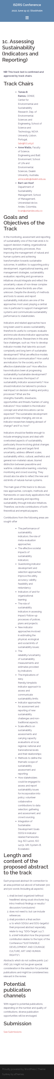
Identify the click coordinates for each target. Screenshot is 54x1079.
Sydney (6, 1074)
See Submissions (13, 1032)
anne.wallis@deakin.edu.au (32, 179)
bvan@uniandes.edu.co (30, 210)
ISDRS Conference (27, 5)
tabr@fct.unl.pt (26, 143)
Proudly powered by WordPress (19, 1069)
